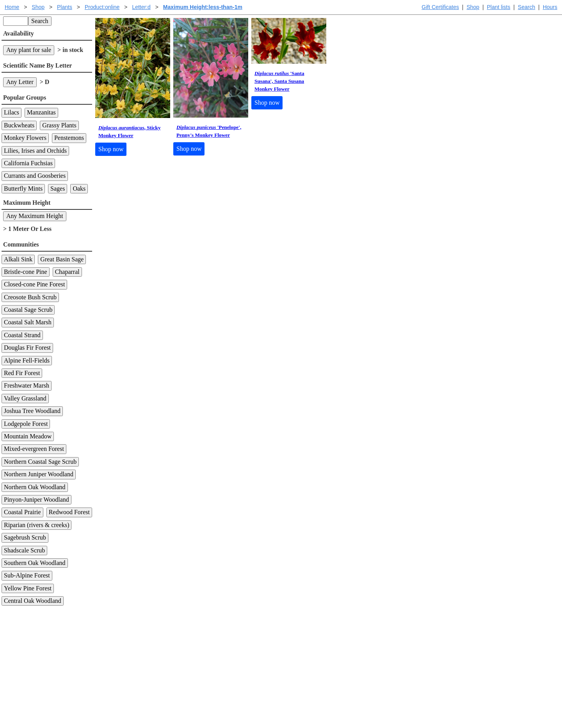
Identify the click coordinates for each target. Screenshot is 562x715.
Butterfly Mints (23, 188)
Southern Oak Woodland (35, 562)
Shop (472, 7)
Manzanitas (41, 112)
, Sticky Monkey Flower (129, 131)
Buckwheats (19, 125)
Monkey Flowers (25, 137)
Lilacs (11, 112)
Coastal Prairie (22, 512)
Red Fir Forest (22, 373)
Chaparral (67, 271)
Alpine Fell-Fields (27, 360)
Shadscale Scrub (24, 550)
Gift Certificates (440, 7)
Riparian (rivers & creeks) (36, 525)
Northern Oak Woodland (35, 487)
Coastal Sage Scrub (28, 309)
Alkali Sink (18, 259)
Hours (550, 7)
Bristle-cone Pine (25, 271)
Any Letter (20, 82)
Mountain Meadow (28, 436)
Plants (64, 7)
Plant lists (498, 7)
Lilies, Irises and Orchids (35, 150)
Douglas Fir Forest (27, 347)
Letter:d (141, 7)
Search (526, 7)
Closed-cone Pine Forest (34, 284)
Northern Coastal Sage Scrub (40, 461)
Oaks (79, 188)
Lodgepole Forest (26, 423)
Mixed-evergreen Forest (34, 448)
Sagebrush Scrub (25, 537)
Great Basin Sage (62, 259)
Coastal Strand (22, 335)
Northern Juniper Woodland (38, 474)
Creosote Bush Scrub (30, 297)
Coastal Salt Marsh (28, 322)
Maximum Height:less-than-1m (202, 7)
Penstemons (69, 137)
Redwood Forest (69, 512)
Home (12, 7)
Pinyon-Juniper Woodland (36, 499)
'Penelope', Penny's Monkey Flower (208, 131)
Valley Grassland (25, 398)
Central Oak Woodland (32, 600)
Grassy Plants (59, 125)
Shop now (110, 149)
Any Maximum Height (34, 216)
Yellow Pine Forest (28, 588)
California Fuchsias (28, 163)
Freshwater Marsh (26, 385)
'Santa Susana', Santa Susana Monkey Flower (279, 81)
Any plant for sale (28, 49)
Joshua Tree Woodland (32, 411)
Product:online (102, 7)
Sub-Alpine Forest (27, 575)
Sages (57, 188)
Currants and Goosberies (35, 175)
